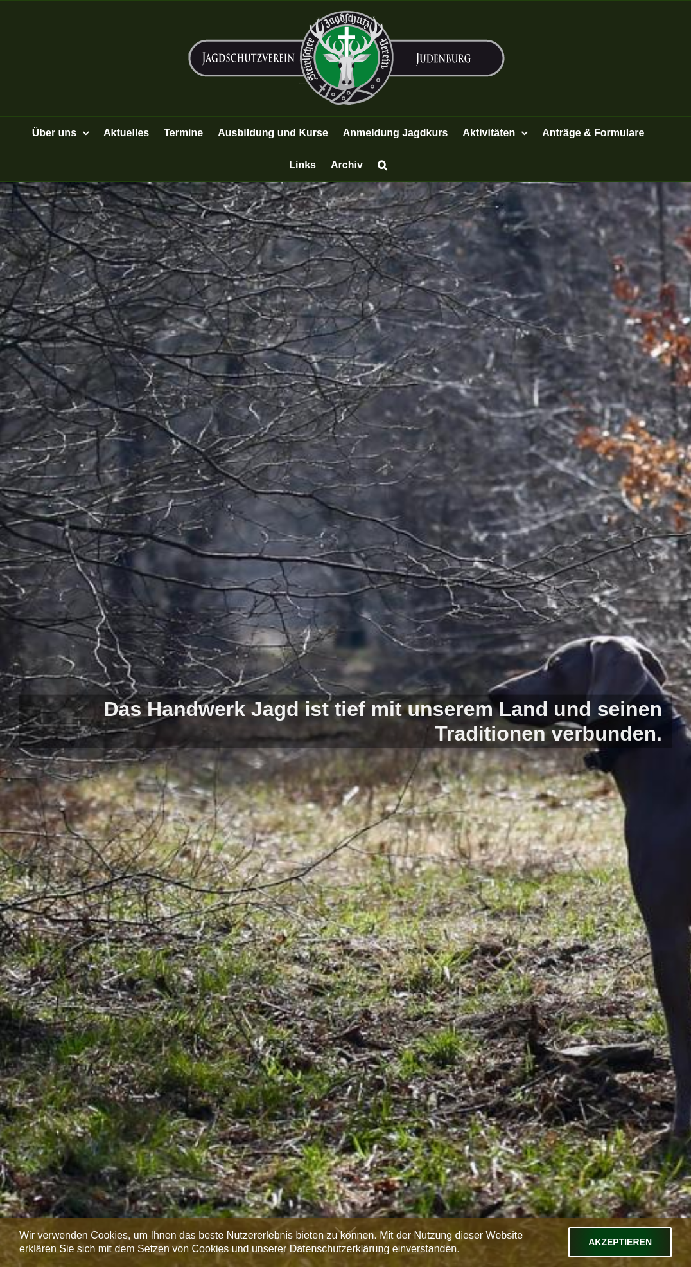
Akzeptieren (620, 1242)
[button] (382, 165)
